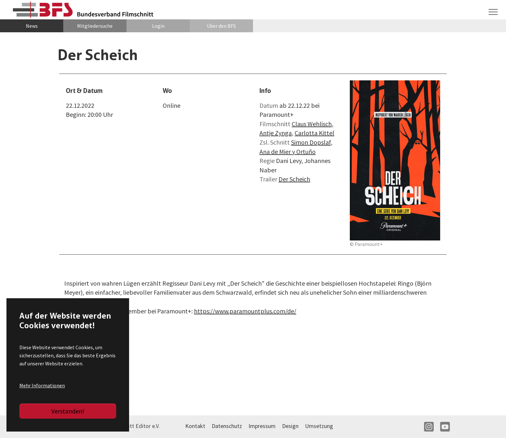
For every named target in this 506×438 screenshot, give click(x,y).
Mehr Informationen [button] (42, 385)
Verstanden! (67, 411)
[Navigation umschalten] (493, 11)
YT (445, 427)
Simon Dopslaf (311, 142)
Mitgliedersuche (95, 26)
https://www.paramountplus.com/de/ (245, 311)
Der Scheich (294, 179)
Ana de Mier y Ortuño (287, 152)
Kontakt (195, 426)
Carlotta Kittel (314, 133)
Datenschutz (227, 426)
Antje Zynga (275, 133)
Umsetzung (319, 426)
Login (158, 26)
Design (290, 426)
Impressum (262, 426)
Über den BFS (221, 26)
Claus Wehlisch (312, 124)
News (32, 26)
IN (429, 427)
